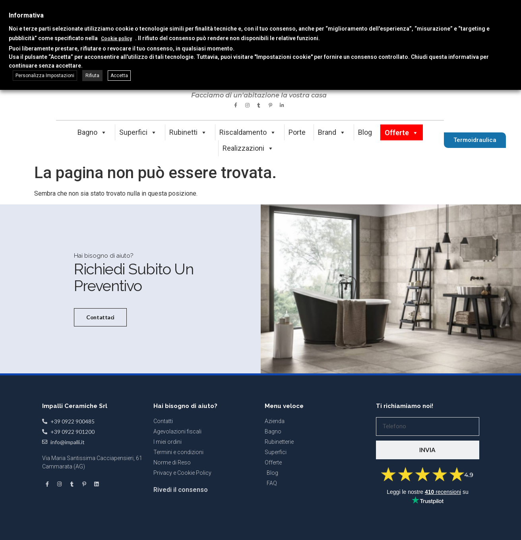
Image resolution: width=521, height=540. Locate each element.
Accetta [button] (119, 75)
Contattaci (99, 341)
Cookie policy (116, 38)
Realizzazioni (248, 148)
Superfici (138, 132)
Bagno (92, 132)
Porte (297, 132)
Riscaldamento (247, 132)
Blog (365, 132)
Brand (332, 132)
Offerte (401, 132)
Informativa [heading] (26, 15)
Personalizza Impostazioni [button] (44, 75)
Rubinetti (188, 132)
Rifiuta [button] (92, 75)
